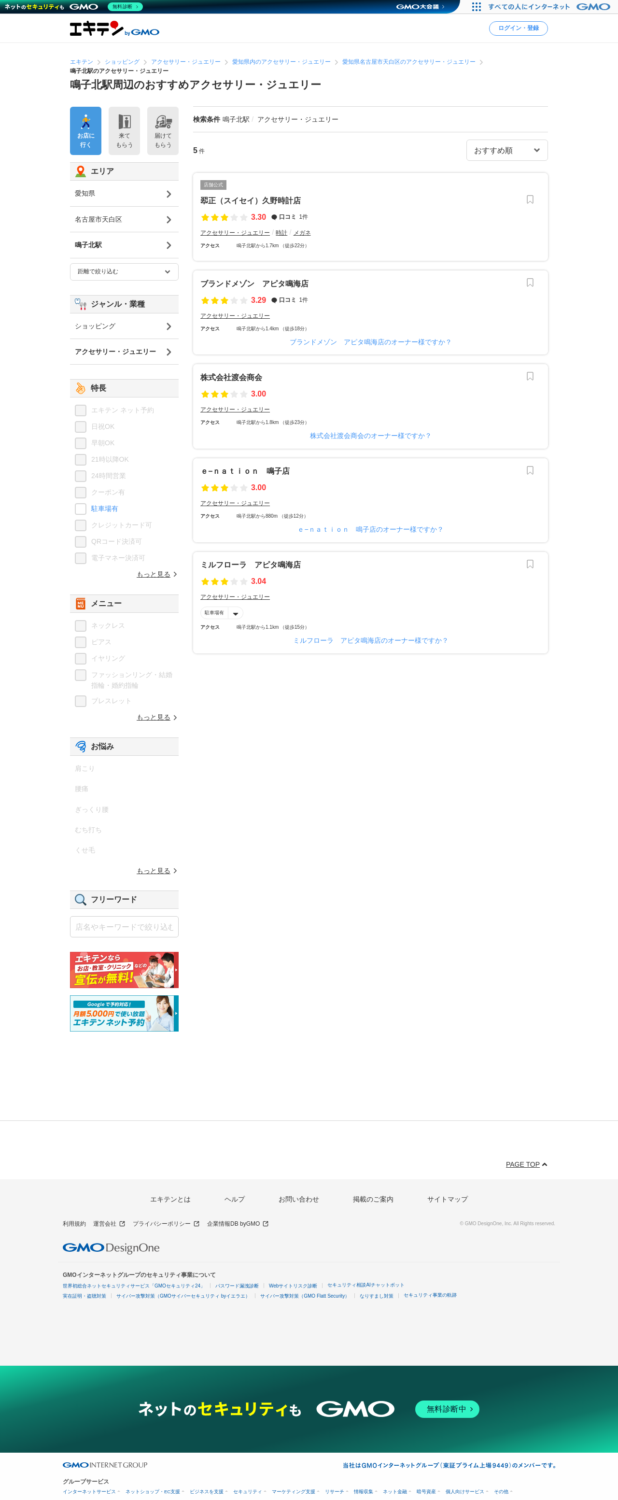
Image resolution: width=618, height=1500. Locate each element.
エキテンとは (170, 1199)
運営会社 (109, 1224)
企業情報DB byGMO (238, 1224)
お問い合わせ (299, 1199)
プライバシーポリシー (166, 1224)
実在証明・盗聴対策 (84, 1296)
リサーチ (334, 1491)
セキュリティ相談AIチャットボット (365, 1285)
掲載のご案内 (373, 1199)
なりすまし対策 (376, 1296)
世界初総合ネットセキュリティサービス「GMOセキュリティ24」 (134, 1285)
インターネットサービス (89, 1491)
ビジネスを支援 (207, 1491)
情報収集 (363, 1491)
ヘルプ (235, 1199)
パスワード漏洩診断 (237, 1285)
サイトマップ (447, 1199)
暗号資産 (426, 1491)
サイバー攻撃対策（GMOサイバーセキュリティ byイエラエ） (183, 1296)
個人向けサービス (465, 1491)
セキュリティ (247, 1491)
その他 (501, 1491)
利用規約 (74, 1223)
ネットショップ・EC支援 (153, 1491)
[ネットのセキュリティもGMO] (74, 7)
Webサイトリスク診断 (293, 1285)
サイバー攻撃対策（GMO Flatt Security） (305, 1296)
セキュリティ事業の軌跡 (430, 1295)
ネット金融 (395, 1491)
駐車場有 (214, 612)
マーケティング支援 (293, 1491)
